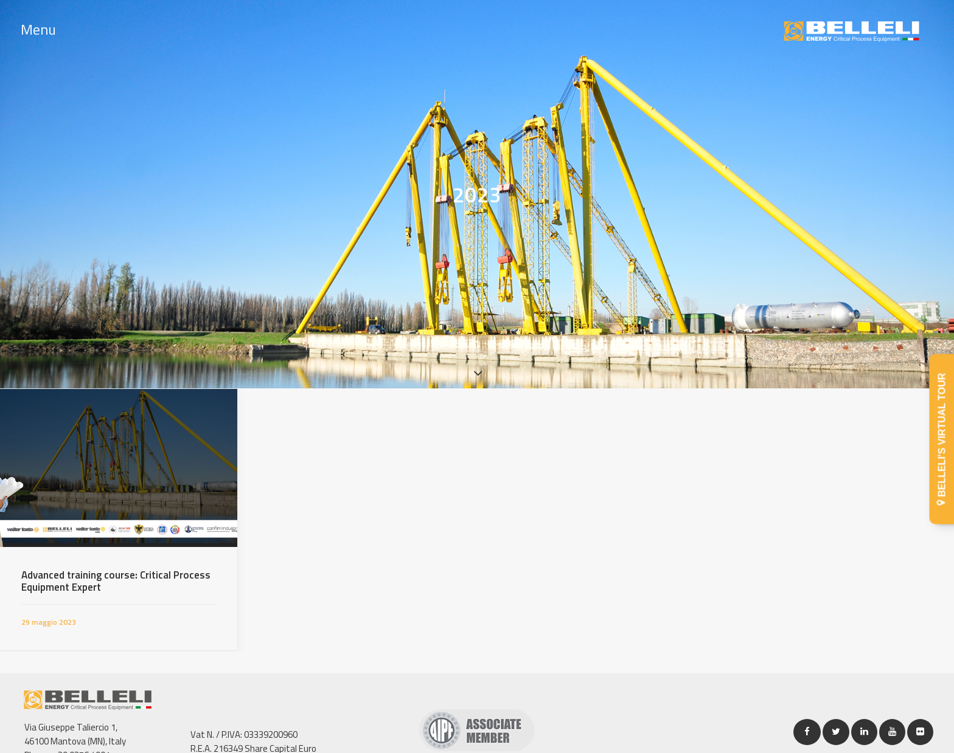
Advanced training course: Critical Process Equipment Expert (116, 571)
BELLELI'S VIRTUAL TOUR (942, 439)
